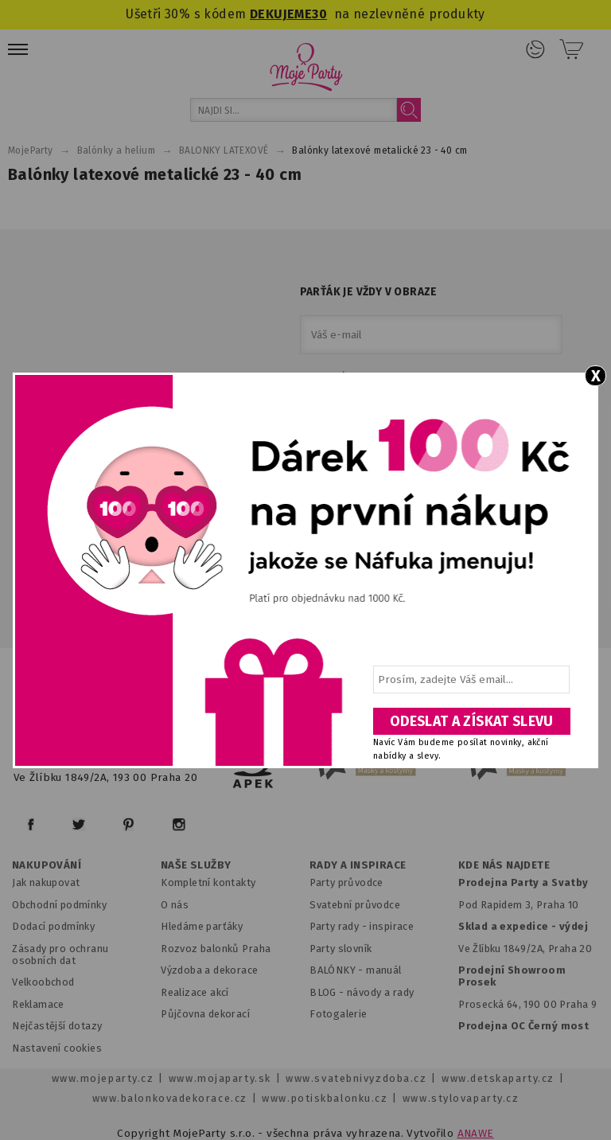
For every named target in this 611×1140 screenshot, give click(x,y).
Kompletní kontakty (208, 882)
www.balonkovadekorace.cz (169, 1098)
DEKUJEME (281, 13)
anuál (389, 970)
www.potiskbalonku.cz (324, 1098)
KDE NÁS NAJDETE (504, 865)
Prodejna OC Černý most (523, 1026)
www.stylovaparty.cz (461, 1098)
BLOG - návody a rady (361, 992)
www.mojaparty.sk (220, 1078)
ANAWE (475, 1133)
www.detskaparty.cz (498, 1078)
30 (319, 13)
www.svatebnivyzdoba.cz (356, 1078)
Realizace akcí (195, 992)
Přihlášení (535, 49)
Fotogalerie (338, 1014)
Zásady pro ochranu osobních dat (60, 954)
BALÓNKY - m (342, 970)
